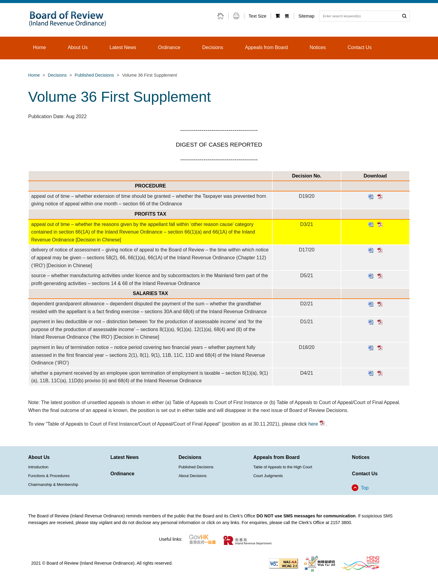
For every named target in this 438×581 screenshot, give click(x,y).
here (316, 424)
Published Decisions (94, 75)
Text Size (257, 16)
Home (34, 75)
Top (365, 487)
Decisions (57, 75)
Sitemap (306, 16)
